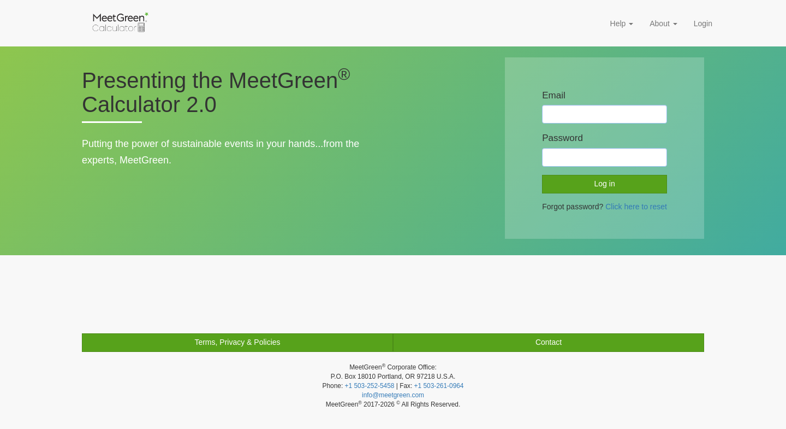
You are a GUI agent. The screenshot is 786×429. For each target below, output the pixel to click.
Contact (548, 342)
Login (703, 23)
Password (562, 138)
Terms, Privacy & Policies (237, 342)
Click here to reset (636, 206)
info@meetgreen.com (393, 395)
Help (622, 23)
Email (553, 95)
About (663, 23)
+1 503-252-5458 (370, 386)
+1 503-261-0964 (439, 386)
